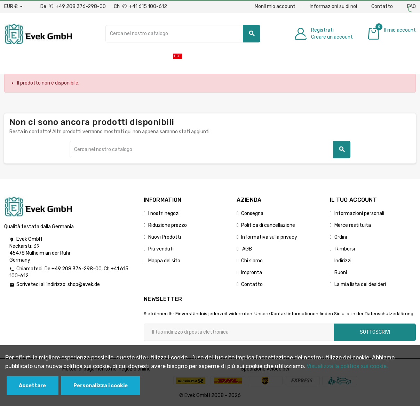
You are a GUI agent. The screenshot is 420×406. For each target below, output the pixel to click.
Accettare (32, 386)
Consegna (252, 213)
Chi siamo (252, 261)
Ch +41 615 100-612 (140, 6)
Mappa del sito (164, 261)
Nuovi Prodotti (164, 237)
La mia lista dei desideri (360, 284)
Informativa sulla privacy (269, 237)
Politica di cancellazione (268, 225)
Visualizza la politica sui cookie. (347, 366)
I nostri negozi (164, 213)
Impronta (251, 273)
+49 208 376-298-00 (76, 269)
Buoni (340, 273)
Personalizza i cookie (100, 386)
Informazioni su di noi (333, 6)
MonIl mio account (275, 6)
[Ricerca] (183, 33)
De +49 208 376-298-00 (73, 6)
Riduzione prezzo (167, 225)
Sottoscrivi (375, 332)
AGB (246, 249)
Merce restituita (352, 225)
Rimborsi (344, 249)
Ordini (340, 237)
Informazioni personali (359, 213)
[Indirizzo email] (239, 332)
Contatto (382, 6)
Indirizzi (342, 261)
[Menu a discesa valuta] (13, 6)
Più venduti (161, 249)
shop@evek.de (84, 284)
